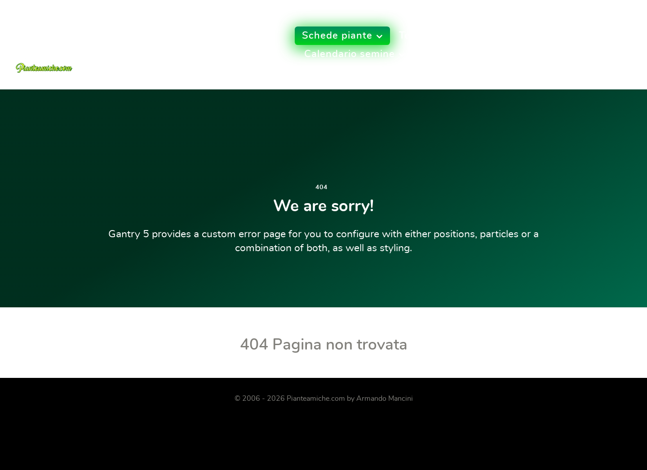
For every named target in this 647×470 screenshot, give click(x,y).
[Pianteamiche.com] (44, 42)
